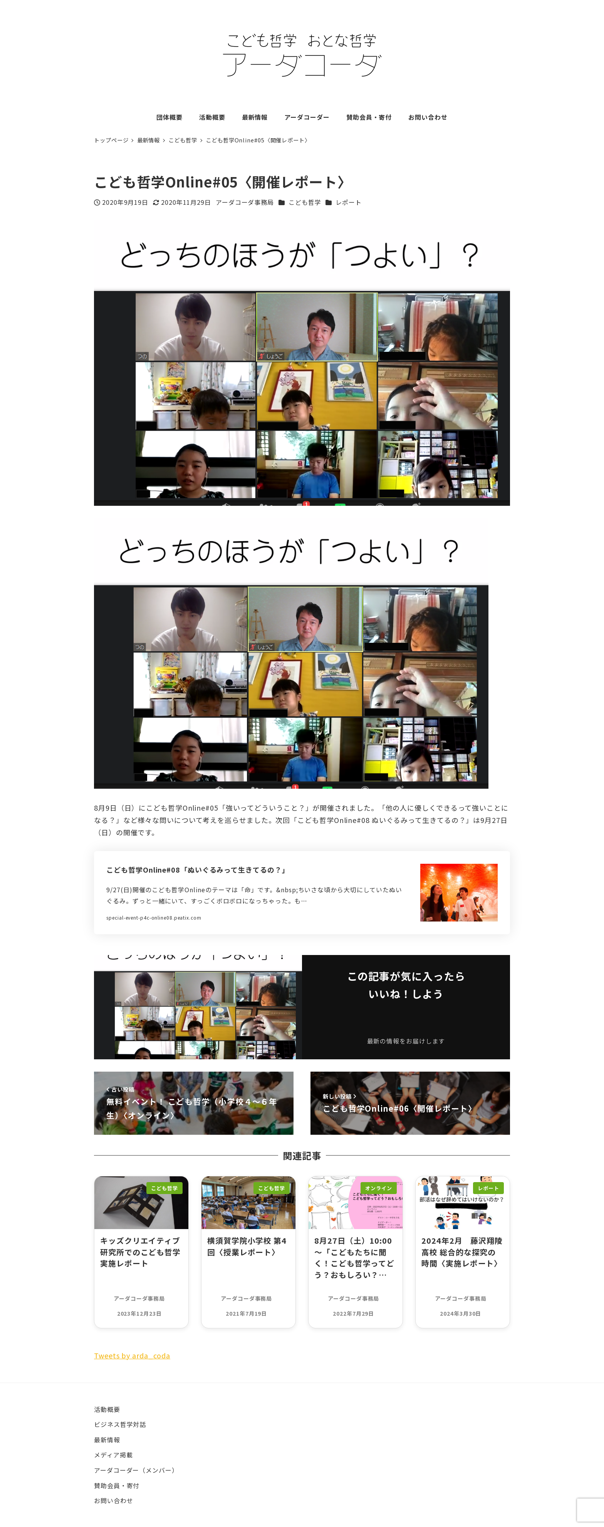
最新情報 (107, 1439)
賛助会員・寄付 (116, 1485)
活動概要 (107, 1409)
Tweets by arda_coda (132, 1355)
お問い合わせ (113, 1500)
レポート (349, 202)
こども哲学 (305, 202)
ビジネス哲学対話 (120, 1424)
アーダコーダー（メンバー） (136, 1470)
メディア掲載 (113, 1454)
